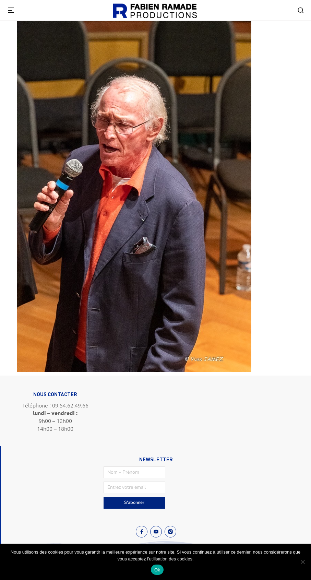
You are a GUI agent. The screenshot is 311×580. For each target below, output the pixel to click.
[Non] (302, 561)
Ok (157, 569)
